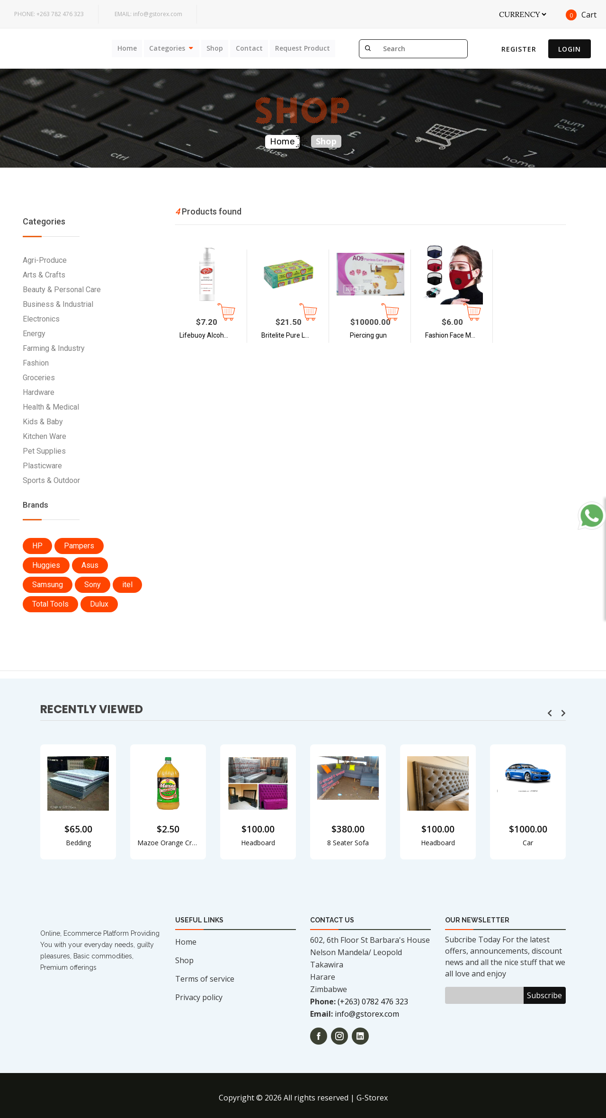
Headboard (258, 842)
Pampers (79, 545)
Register (518, 49)
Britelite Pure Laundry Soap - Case (293, 335)
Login (569, 49)
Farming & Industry (54, 348)
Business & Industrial (58, 304)
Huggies (46, 565)
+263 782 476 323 (49, 14)
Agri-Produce (45, 260)
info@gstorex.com (148, 14)
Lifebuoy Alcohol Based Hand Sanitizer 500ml (211, 335)
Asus (89, 565)
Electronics (41, 318)
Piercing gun (368, 335)
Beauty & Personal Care (62, 289)
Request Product (302, 48)
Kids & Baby (43, 421)
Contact (247, 48)
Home (123, 48)
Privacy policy (199, 997)
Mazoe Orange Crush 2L (168, 842)
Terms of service (204, 979)
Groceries (39, 377)
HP (37, 545)
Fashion (36, 362)
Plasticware (42, 465)
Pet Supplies (44, 451)
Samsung (47, 584)
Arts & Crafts (44, 274)
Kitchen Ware (44, 436)
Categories (164, 48)
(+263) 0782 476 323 (373, 1001)
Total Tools (50, 603)
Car (528, 842)
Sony (92, 584)
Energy (34, 333)
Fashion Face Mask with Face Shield (457, 335)
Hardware (38, 392)
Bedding (78, 842)
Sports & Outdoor (51, 480)
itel (127, 584)
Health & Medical (51, 406)
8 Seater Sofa (348, 842)
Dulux (99, 603)
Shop (213, 48)
